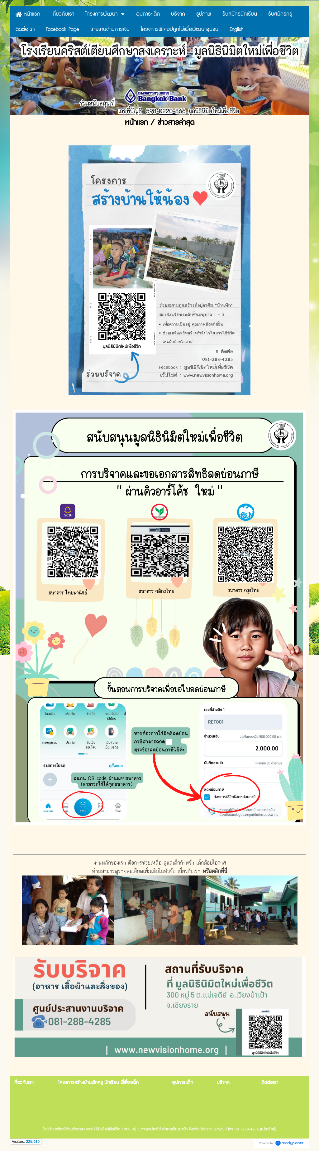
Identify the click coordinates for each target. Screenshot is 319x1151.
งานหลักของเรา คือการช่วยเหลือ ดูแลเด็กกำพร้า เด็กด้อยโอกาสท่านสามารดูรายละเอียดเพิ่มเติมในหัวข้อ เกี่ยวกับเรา (160, 902)
